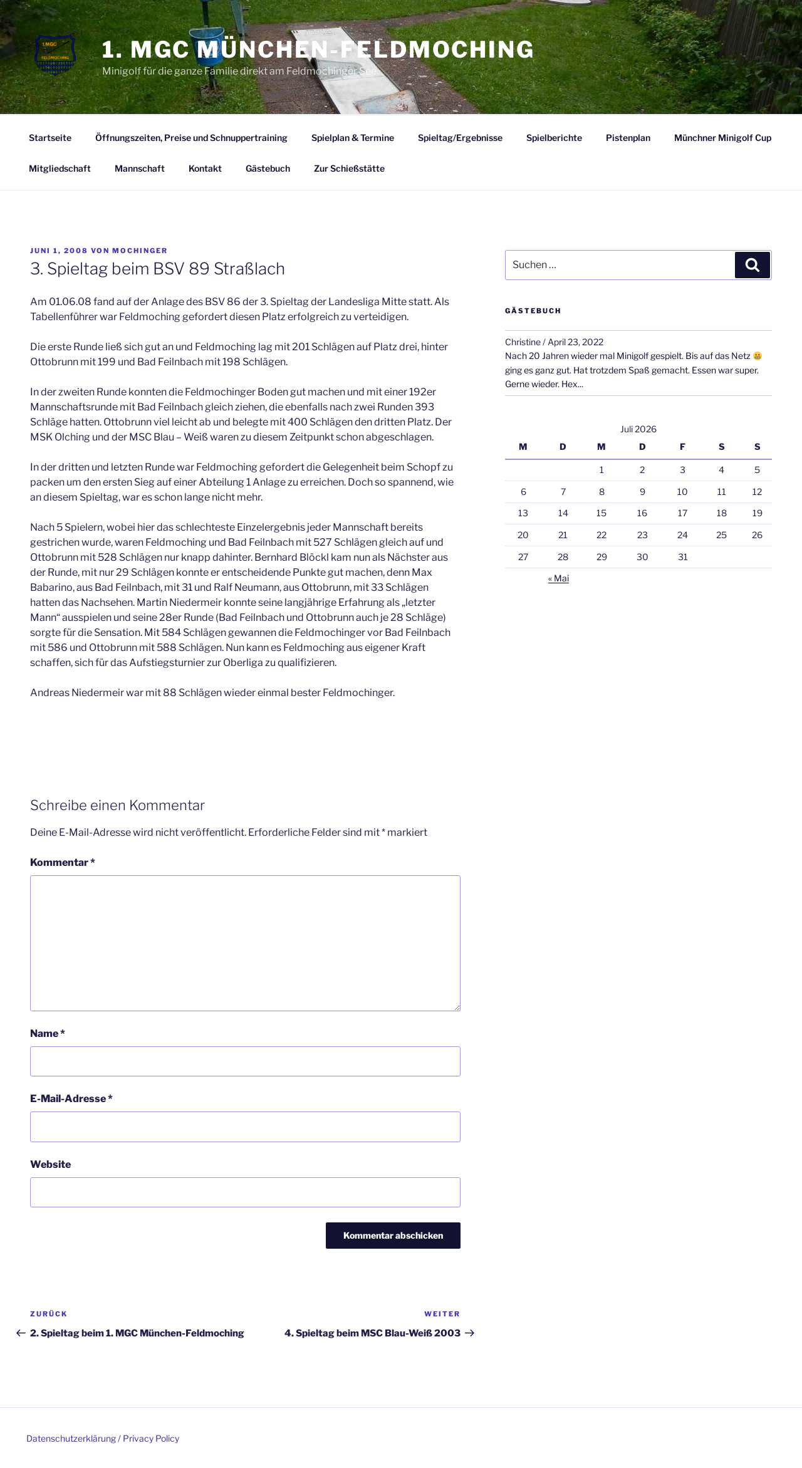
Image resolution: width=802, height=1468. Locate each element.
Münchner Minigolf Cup (722, 137)
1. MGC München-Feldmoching (318, 49)
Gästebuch (268, 168)
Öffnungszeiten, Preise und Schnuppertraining (191, 137)
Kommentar (62, 862)
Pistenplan (628, 137)
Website (50, 1164)
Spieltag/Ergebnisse (460, 137)
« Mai (558, 578)
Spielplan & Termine (352, 137)
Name (47, 1033)
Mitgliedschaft (60, 168)
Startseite (50, 137)
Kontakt (205, 168)
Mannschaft (140, 168)
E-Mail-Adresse (71, 1099)
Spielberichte (554, 137)
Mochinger (140, 250)
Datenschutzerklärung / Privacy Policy (102, 1438)
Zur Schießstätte (349, 168)
